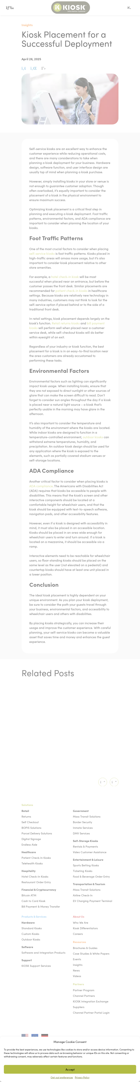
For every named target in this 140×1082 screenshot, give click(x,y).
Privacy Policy (82, 1077)
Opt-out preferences (62, 1077)
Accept (70, 1069)
